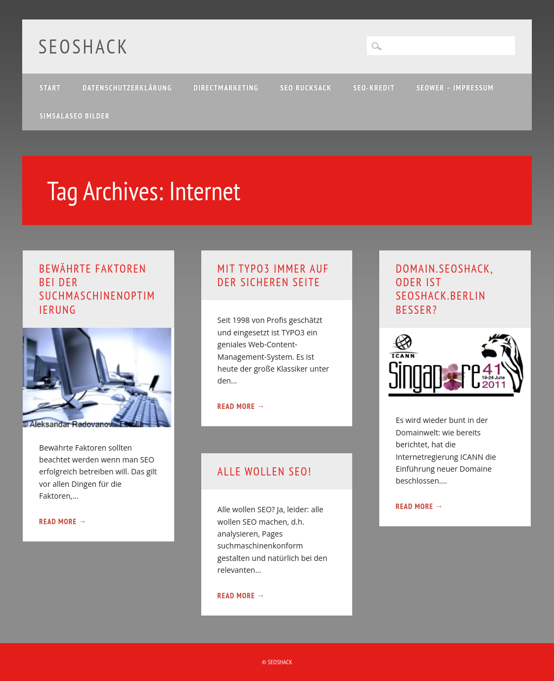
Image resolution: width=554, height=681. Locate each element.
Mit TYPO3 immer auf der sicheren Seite (273, 275)
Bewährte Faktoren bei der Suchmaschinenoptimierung (97, 289)
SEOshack (83, 46)
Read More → (63, 521)
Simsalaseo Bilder (74, 116)
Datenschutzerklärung (127, 87)
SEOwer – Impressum (455, 87)
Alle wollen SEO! (264, 471)
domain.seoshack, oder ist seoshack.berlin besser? (444, 289)
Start (50, 87)
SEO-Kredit (374, 87)
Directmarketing (226, 87)
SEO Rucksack (306, 87)
